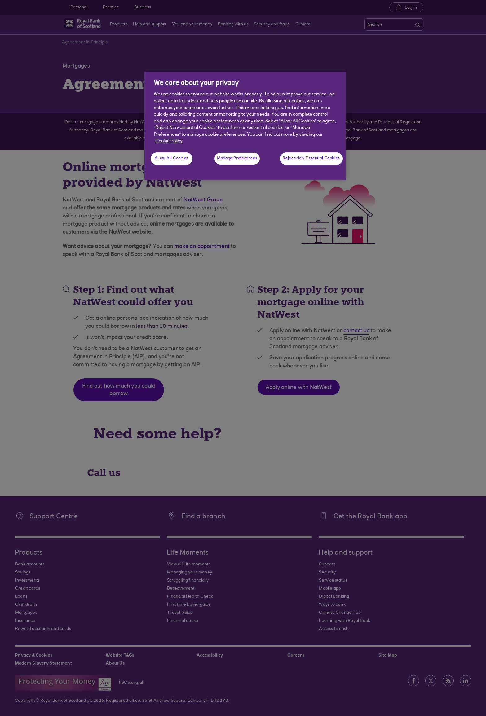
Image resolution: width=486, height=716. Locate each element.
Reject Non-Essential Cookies (311, 158)
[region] (245, 126)
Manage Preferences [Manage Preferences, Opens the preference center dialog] (237, 158)
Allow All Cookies (172, 158)
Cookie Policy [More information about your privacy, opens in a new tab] (169, 141)
